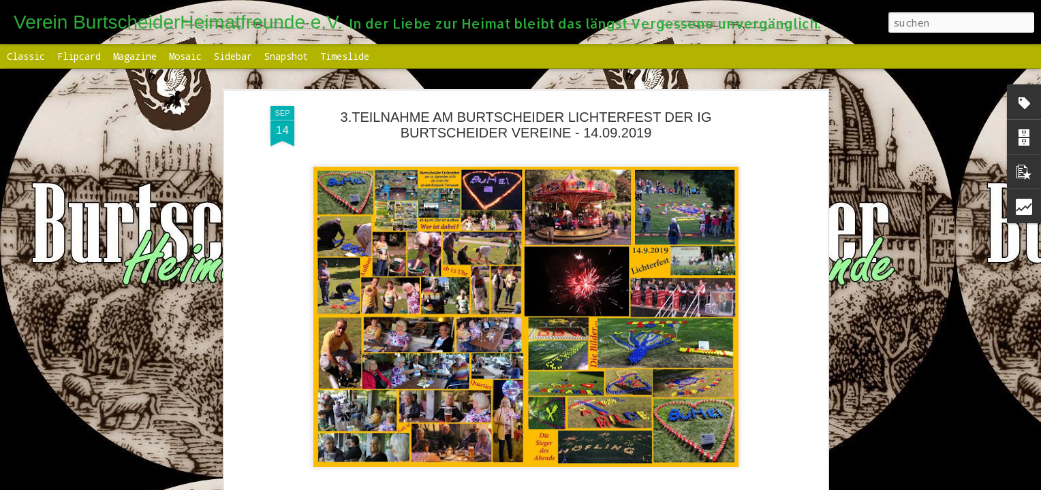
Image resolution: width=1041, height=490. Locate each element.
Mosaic (185, 56)
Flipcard (79, 56)
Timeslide (344, 56)
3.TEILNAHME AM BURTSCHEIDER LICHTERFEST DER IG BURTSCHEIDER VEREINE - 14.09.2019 (526, 125)
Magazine (135, 56)
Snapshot (286, 56)
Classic (26, 56)
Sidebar (233, 56)
